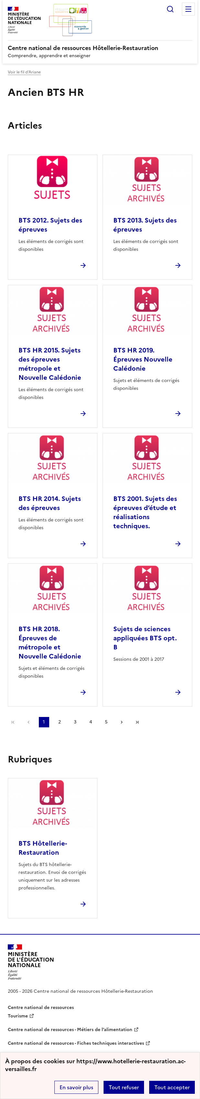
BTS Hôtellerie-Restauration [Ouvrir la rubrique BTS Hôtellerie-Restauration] (42, 847)
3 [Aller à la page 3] (75, 722)
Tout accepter (172, 1087)
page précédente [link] (28, 722)
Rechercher (170, 9)
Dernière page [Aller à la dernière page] (137, 722)
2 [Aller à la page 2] (59, 722)
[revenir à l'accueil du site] (100, 48)
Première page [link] (13, 722)
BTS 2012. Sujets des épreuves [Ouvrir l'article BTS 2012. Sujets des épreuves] (50, 224)
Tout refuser (124, 1087)
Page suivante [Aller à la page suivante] (122, 722)
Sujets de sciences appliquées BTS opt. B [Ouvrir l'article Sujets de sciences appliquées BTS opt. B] (145, 638)
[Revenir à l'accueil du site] (31, 962)
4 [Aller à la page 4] (90, 722)
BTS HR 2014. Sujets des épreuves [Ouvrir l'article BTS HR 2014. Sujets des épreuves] (49, 503)
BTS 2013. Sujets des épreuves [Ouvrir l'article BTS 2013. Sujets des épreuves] (145, 224)
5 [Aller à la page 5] (106, 722)
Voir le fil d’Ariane (24, 72)
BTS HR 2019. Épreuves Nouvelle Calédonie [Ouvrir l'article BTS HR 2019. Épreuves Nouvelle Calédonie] (142, 359)
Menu (188, 9)
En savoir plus (76, 1087)
